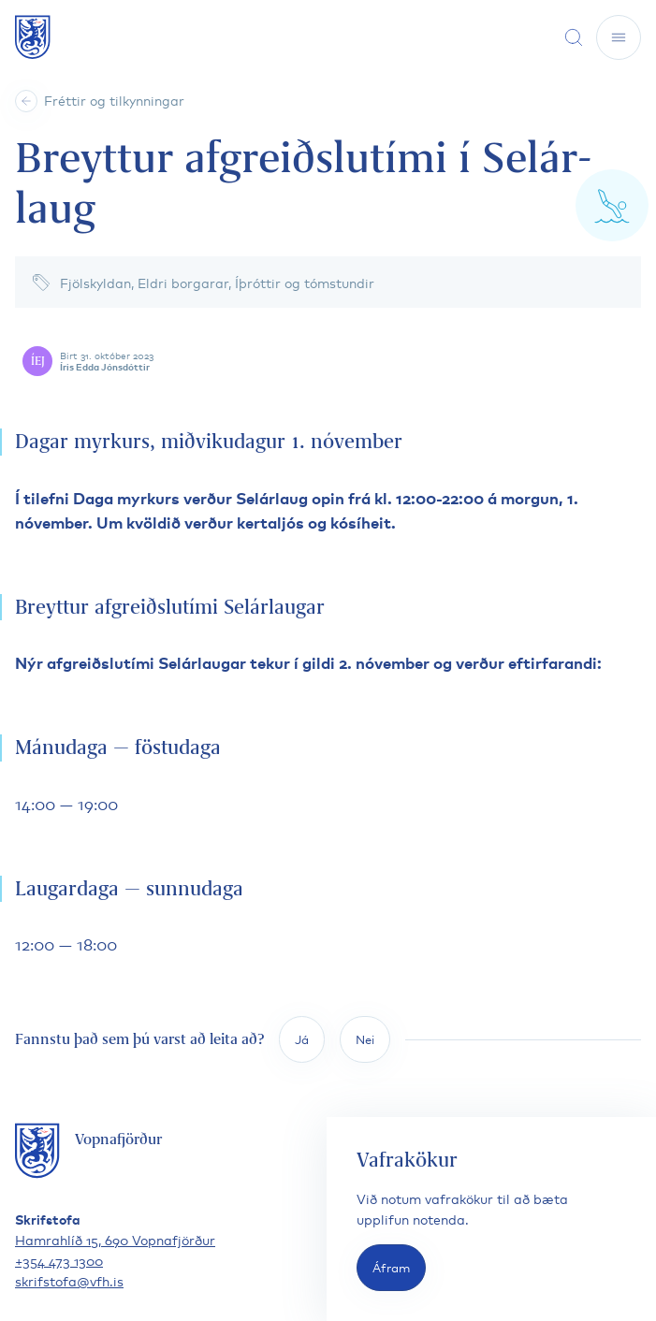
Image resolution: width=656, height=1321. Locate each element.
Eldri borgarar (183, 282)
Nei (365, 1039)
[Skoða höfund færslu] (331, 361)
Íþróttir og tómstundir (304, 282)
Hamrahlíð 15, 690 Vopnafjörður (115, 1239)
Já (302, 1039)
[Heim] (26, 101)
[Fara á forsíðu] (33, 37)
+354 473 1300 (59, 1260)
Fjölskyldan (95, 282)
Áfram (391, 1267)
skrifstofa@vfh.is (69, 1280)
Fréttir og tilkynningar (114, 100)
